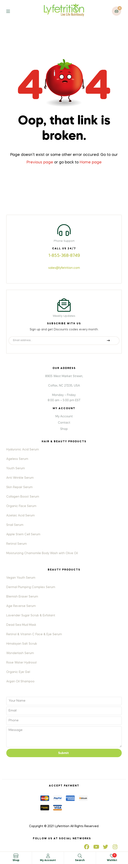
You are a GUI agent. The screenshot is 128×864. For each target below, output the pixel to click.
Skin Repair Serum (19, 487)
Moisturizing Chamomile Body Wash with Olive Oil (42, 553)
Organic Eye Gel (18, 672)
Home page (91, 162)
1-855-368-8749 (64, 256)
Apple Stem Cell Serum (23, 534)
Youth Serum (15, 468)
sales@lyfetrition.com (64, 267)
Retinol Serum (16, 543)
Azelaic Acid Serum (20, 515)
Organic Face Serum (21, 506)
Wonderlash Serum (20, 653)
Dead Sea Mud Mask (21, 624)
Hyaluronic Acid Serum (22, 449)
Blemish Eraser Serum (22, 596)
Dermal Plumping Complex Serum (30, 587)
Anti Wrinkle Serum (20, 477)
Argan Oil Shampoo (20, 681)
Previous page (40, 162)
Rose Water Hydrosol (21, 662)
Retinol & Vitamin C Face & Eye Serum (34, 634)
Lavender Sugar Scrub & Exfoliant (30, 615)
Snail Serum (14, 525)
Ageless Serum (17, 459)
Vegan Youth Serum (20, 577)
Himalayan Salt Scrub (21, 643)
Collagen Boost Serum (22, 496)
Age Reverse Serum (21, 606)
